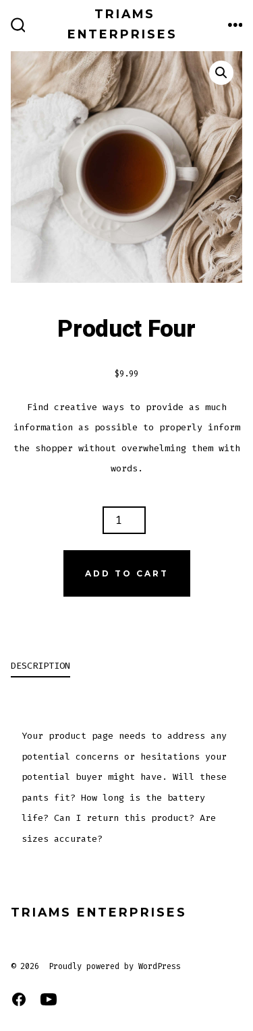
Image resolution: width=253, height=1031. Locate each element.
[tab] (116, 667)
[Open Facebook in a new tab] (19, 999)
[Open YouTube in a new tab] (48, 999)
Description (40, 665)
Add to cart (127, 573)
